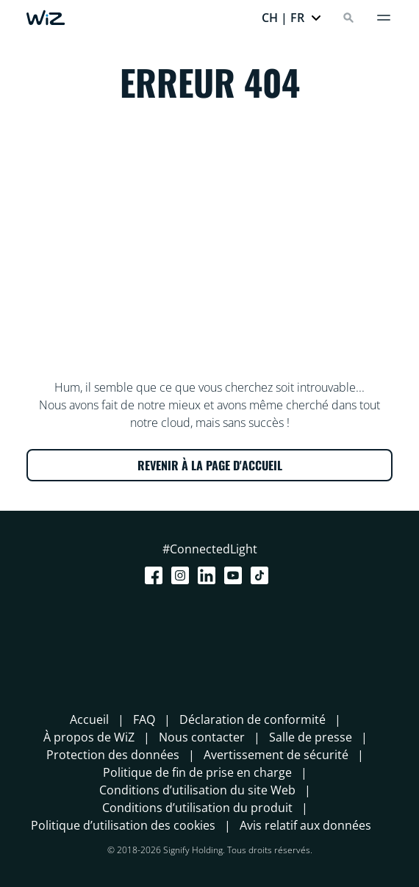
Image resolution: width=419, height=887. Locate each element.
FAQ (144, 719)
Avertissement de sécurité (276, 755)
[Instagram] (183, 575)
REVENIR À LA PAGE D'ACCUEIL (209, 465)
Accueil (89, 719)
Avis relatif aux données (305, 825)
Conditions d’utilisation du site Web (197, 790)
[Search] (348, 17)
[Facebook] (156, 575)
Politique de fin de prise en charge (197, 772)
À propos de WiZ (89, 737)
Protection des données (112, 755)
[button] (292, 17)
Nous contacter (202, 737)
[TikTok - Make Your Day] (262, 575)
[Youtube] (236, 575)
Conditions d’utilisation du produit (197, 808)
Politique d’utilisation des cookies (123, 825)
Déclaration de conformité (252, 719)
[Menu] (384, 17)
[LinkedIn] (209, 575)
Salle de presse (310, 737)
